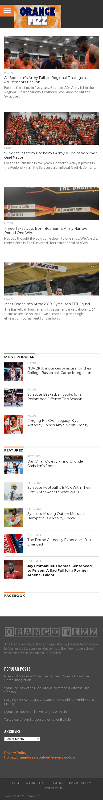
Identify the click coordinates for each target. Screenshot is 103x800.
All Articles (35, 783)
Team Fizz (56, 783)
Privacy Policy (15, 753)
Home (16, 783)
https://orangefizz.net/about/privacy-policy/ (39, 757)
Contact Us (53, 788)
